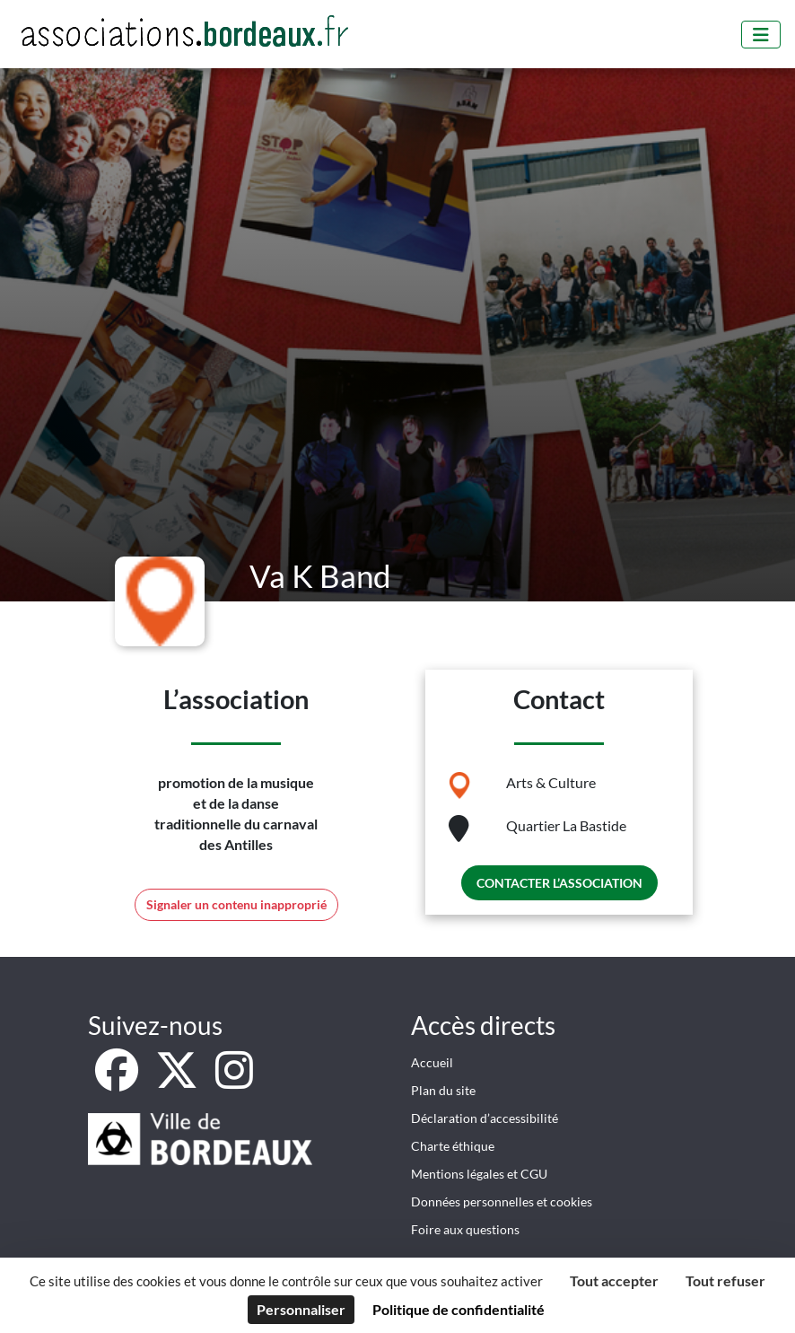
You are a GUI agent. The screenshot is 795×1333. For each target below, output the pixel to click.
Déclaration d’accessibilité (484, 1118)
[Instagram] (234, 1080)
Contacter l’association (559, 882)
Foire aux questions (465, 1229)
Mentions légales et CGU (479, 1173)
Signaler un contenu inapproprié (236, 904)
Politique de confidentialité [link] (458, 1309)
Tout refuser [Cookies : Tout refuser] (725, 1280)
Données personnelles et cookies (501, 1201)
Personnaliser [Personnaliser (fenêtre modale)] (301, 1309)
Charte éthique (452, 1145)
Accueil (432, 1062)
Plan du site (443, 1090)
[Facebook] (118, 1080)
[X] (178, 1080)
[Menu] (761, 34)
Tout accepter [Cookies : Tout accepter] (614, 1280)
